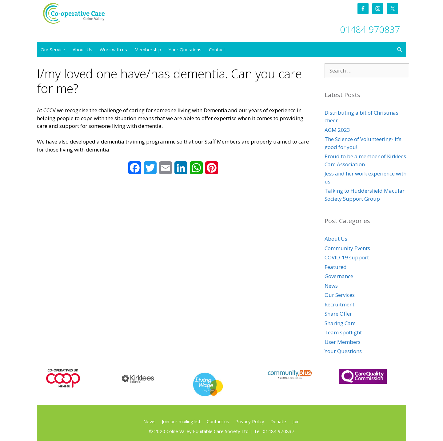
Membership (147, 49)
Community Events (347, 248)
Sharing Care (340, 323)
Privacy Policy (249, 421)
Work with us (113, 49)
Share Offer (338, 313)
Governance (339, 276)
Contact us (218, 421)
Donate (278, 421)
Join (296, 421)
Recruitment (339, 304)
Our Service (53, 49)
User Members (343, 341)
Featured (336, 266)
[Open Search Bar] (399, 49)
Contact (217, 49)
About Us (82, 49)
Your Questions (185, 49)
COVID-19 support (347, 257)
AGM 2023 (337, 129)
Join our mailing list (181, 421)
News (331, 285)
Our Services (340, 294)
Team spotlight (343, 332)
